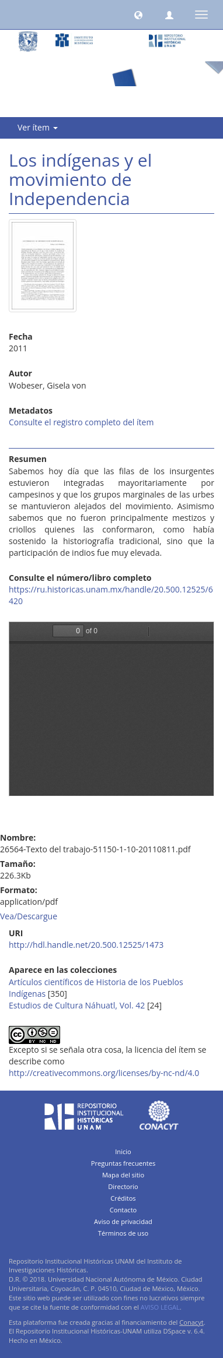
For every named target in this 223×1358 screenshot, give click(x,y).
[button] (138, 14)
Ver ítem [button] (38, 127)
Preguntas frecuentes (123, 1163)
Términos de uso (123, 1233)
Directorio (123, 1186)
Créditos (122, 1198)
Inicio (123, 1151)
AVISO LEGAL (160, 1307)
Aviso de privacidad (123, 1221)
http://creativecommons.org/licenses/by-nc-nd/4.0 (104, 1072)
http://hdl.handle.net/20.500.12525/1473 (86, 944)
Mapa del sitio (123, 1174)
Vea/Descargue (28, 916)
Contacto (123, 1209)
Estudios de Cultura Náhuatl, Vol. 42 (77, 1005)
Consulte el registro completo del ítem (81, 422)
